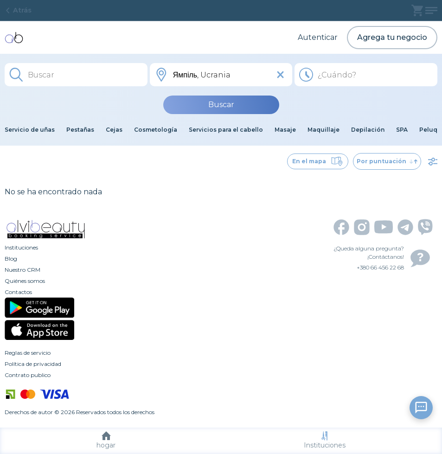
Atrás (18, 10)
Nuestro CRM (22, 269)
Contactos (18, 291)
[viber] (425, 227)
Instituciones (325, 440)
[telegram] (405, 227)
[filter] (432, 161)
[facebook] (341, 227)
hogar (105, 440)
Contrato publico (28, 374)
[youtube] (383, 227)
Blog (11, 258)
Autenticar (318, 37)
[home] (14, 37)
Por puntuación (387, 161)
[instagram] (362, 227)
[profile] (431, 10)
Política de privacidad (33, 363)
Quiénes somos (25, 280)
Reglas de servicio (28, 352)
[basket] (417, 10)
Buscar (221, 104)
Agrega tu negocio (392, 37)
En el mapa (317, 161)
